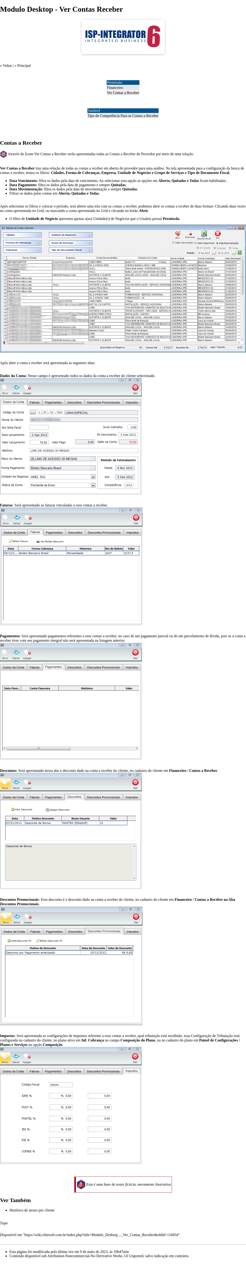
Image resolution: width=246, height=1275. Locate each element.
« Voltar (6, 66)
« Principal (23, 66)
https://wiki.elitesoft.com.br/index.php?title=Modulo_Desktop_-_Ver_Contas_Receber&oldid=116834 (101, 1235)
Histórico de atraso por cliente (32, 1210)
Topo (4, 1223)
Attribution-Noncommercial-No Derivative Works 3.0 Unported (95, 1256)
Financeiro (115, 88)
